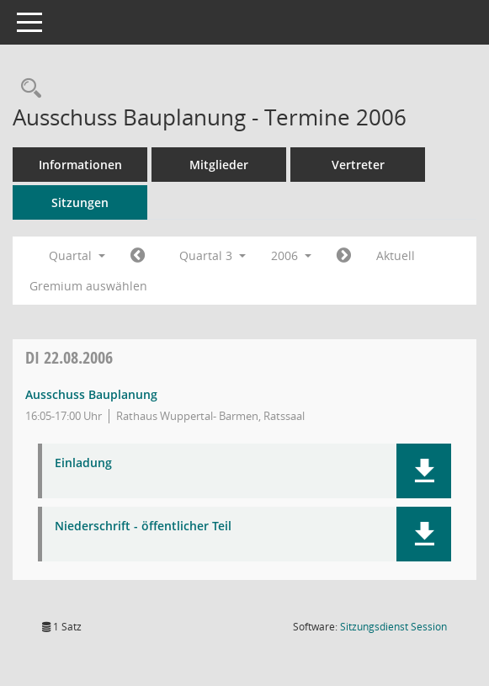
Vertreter (358, 165)
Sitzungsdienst (393, 627)
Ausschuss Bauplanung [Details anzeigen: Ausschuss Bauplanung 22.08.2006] (91, 394)
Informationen (80, 165)
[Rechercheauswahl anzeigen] (27, 89)
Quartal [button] (77, 255)
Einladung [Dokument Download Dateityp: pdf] (83, 463)
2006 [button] (291, 255)
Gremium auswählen (88, 286)
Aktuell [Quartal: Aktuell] (395, 255)
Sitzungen (80, 202)
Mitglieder (218, 165)
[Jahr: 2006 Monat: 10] (344, 256)
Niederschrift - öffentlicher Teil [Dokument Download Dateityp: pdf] (143, 526)
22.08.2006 (69, 357)
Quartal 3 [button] (212, 255)
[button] (423, 471)
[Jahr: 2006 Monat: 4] (137, 256)
